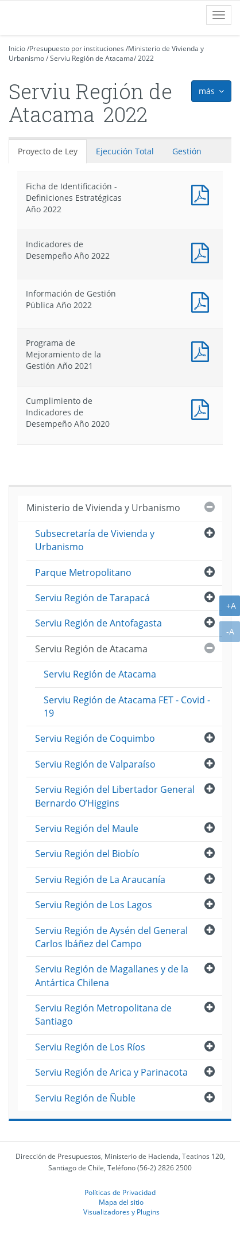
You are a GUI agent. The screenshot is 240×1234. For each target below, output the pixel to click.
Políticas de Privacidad (120, 1192)
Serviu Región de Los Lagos (93, 904)
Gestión (187, 151)
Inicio (17, 48)
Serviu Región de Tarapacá (92, 597)
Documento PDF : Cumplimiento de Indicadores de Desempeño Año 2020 (202, 408)
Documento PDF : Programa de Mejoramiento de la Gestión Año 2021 (202, 350)
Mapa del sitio (121, 1201)
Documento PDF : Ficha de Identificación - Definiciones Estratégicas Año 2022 (202, 194)
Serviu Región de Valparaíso (95, 764)
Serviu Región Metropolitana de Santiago (103, 1014)
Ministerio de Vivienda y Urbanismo (103, 507)
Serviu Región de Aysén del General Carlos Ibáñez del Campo (111, 937)
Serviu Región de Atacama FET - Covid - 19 (127, 706)
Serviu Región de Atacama (92, 58)
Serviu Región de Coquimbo (95, 738)
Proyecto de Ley (48, 151)
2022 (146, 58)
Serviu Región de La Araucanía (100, 879)
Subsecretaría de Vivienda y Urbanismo (94, 540)
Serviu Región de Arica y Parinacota (111, 1072)
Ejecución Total (125, 151)
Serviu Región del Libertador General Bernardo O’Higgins (115, 796)
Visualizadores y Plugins (121, 1211)
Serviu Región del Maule (86, 828)
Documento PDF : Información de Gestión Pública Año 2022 (202, 301)
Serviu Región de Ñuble (85, 1098)
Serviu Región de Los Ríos (90, 1047)
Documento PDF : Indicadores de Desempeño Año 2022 (202, 251)
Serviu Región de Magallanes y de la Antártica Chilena (111, 975)
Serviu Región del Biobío (87, 853)
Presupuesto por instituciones (76, 48)
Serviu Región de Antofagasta (98, 623)
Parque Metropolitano (83, 572)
